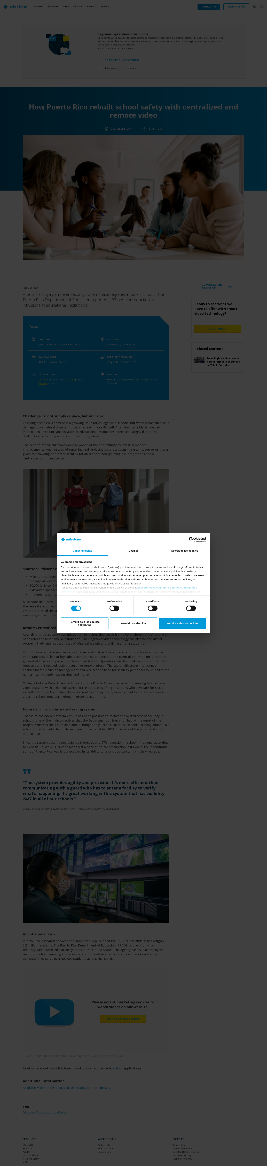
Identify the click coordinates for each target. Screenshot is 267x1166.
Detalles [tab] (133, 550)
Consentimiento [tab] (82, 550)
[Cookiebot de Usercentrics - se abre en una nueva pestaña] (191, 539)
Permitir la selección (133, 623)
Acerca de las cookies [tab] (184, 550)
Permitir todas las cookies (182, 623)
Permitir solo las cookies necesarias (84, 623)
